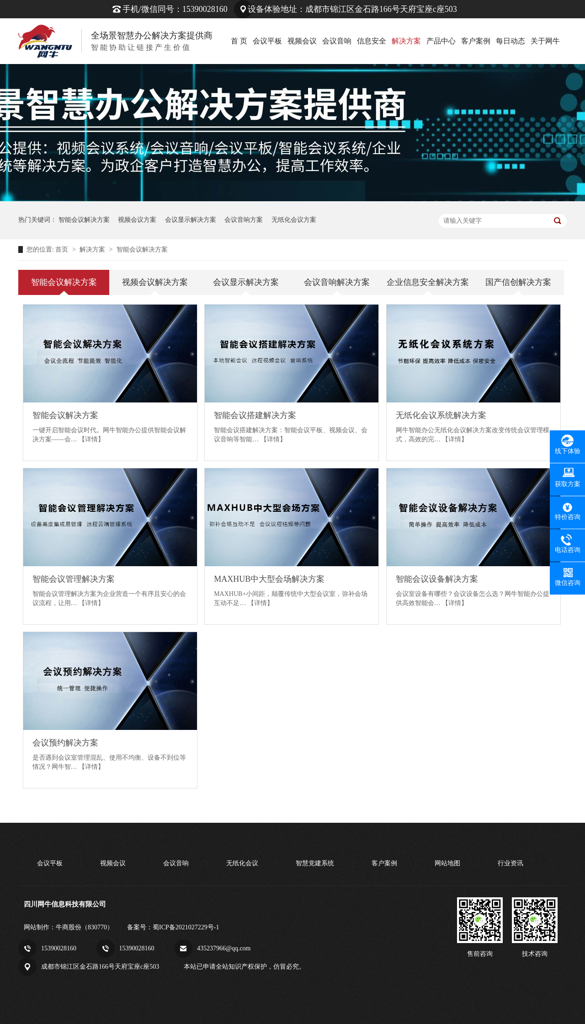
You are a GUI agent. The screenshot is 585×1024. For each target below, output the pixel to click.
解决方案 (406, 41)
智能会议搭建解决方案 (255, 415)
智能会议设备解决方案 (437, 579)
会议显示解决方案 (190, 219)
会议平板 (267, 41)
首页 (62, 249)
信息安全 (371, 41)
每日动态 (510, 41)
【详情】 (91, 439)
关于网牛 (545, 41)
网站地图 (447, 863)
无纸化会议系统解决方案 (441, 415)
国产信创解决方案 (518, 282)
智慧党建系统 (315, 863)
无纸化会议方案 (293, 219)
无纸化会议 (242, 863)
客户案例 (475, 41)
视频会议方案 (137, 219)
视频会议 (302, 41)
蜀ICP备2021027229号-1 (186, 927)
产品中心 (441, 41)
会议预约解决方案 (65, 742)
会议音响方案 (243, 219)
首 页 (239, 41)
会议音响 (336, 41)
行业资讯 (510, 863)
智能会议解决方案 (84, 219)
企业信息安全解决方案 (428, 282)
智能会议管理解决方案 (73, 579)
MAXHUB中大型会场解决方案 (269, 579)
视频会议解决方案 (155, 282)
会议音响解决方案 (337, 282)
